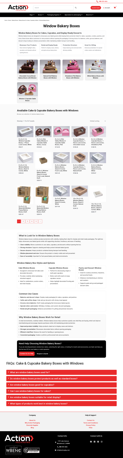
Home (6, 20)
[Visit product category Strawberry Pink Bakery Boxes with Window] (72, 70)
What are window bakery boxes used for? (30, 372)
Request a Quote (42, 354)
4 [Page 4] (31, 221)
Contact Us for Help (26, 353)
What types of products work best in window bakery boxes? (38, 403)
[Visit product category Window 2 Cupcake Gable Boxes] (27, 92)
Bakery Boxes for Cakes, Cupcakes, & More (28, 20)
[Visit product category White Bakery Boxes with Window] (95, 70)
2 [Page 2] (23, 221)
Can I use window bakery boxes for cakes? (30, 391)
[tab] (61, 372)
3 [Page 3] (27, 221)
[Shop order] (97, 121)
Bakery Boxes (15, 20)
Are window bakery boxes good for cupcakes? (32, 385)
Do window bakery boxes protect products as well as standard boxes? (43, 378)
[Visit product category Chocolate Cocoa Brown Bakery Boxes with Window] (27, 70)
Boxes (9, 20)
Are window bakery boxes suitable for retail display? (35, 397)
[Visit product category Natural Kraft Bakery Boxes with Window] (50, 70)
